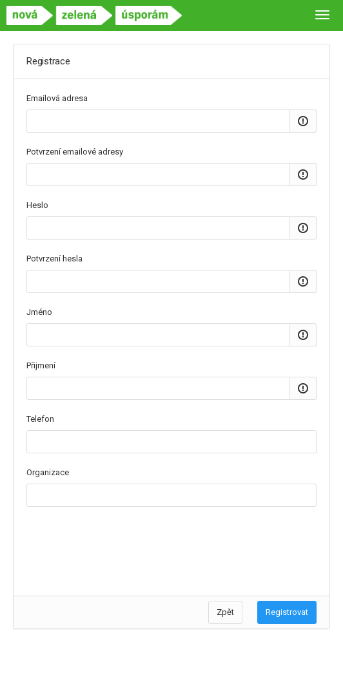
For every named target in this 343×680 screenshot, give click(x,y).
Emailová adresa (57, 98)
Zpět (225, 612)
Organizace (47, 472)
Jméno (39, 312)
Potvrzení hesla (54, 258)
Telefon (40, 419)
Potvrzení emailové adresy (74, 151)
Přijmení (40, 365)
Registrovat (287, 612)
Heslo (37, 205)
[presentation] (124, 545)
